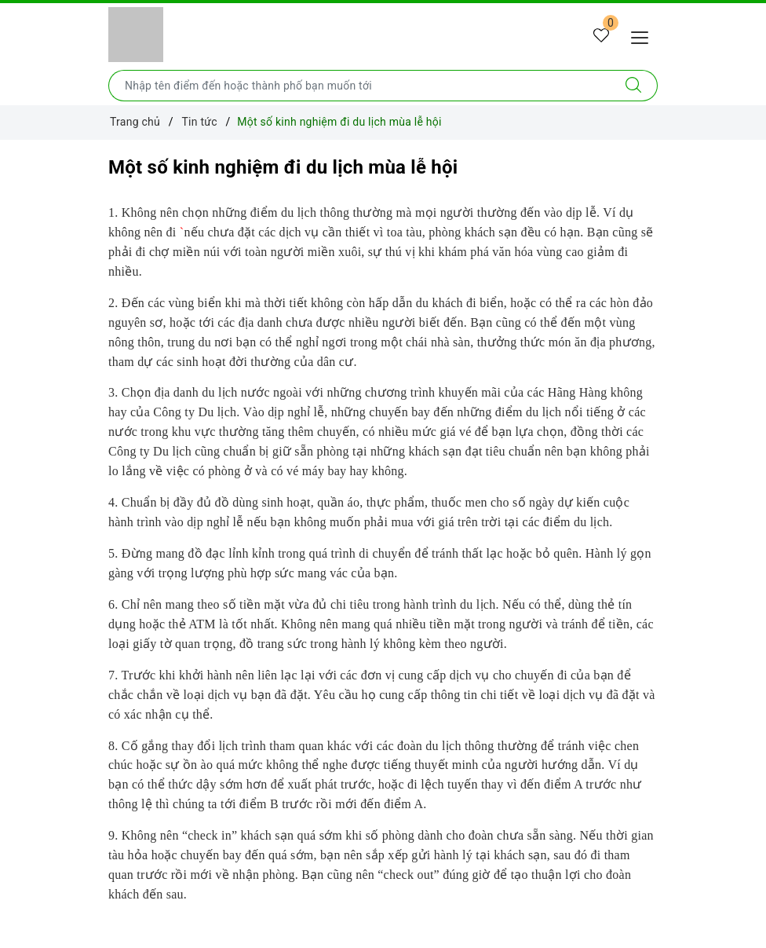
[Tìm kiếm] (634, 85)
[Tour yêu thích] (601, 36)
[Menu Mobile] (644, 36)
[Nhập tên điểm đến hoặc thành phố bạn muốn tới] (359, 85)
